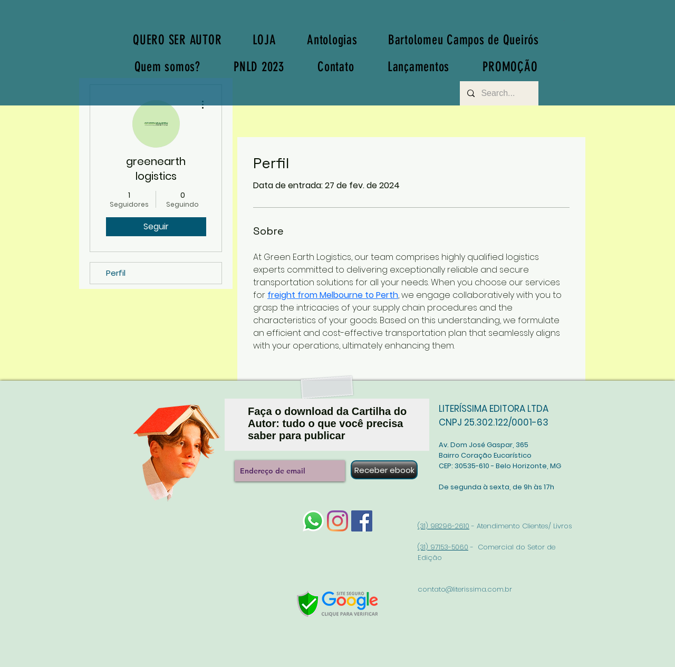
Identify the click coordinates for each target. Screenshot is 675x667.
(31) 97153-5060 (443, 547)
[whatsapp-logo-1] (313, 520)
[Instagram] (337, 520)
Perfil (116, 272)
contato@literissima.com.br (465, 589)
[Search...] (498, 93)
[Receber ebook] (384, 469)
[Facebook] (361, 520)
